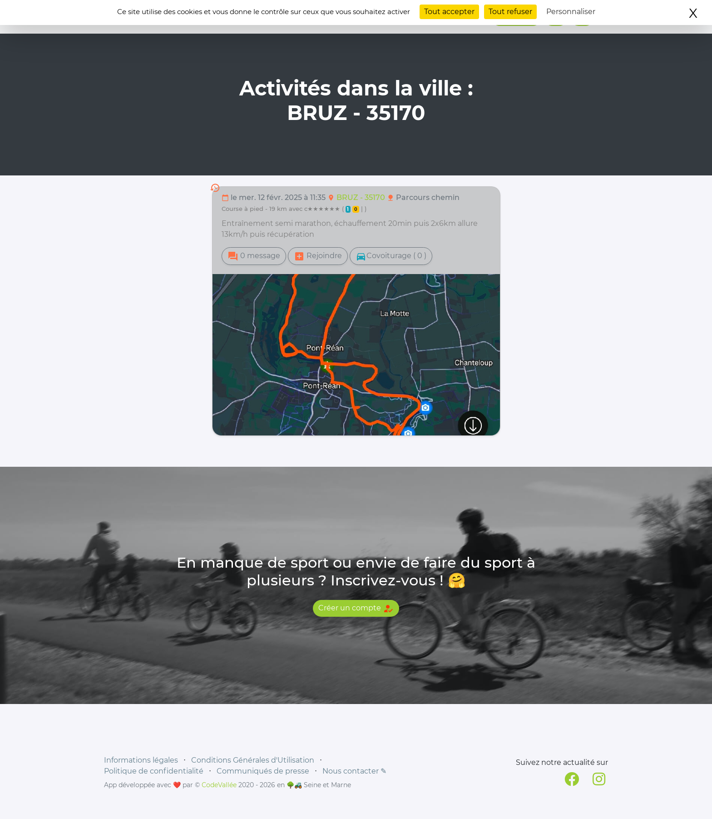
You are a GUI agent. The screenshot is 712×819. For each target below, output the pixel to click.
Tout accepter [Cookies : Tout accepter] (449, 11)
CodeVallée (219, 785)
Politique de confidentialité (153, 771)
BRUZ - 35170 (361, 197)
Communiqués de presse (263, 771)
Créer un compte (356, 608)
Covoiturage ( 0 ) (391, 256)
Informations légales (141, 760)
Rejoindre (318, 256)
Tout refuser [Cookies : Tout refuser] (510, 11)
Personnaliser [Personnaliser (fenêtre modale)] (570, 11)
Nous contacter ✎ (354, 771)
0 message (253, 256)
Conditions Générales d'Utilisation (252, 760)
